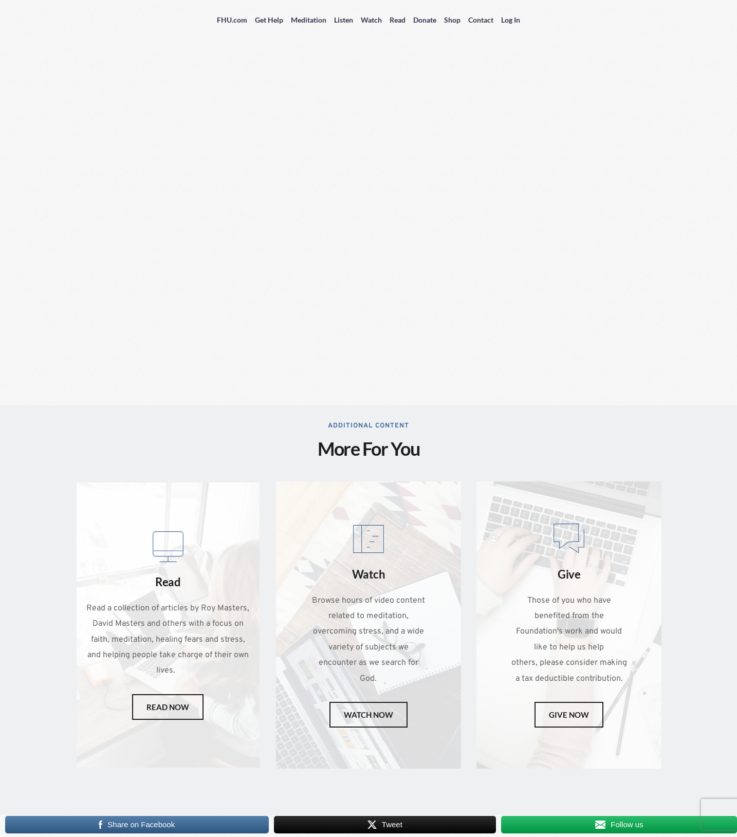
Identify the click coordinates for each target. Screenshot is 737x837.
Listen (343, 19)
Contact (480, 19)
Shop (452, 19)
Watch (371, 19)
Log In (510, 19)
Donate (424, 19)
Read (398, 19)
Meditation (308, 19)
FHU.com (232, 19)
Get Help (269, 19)
